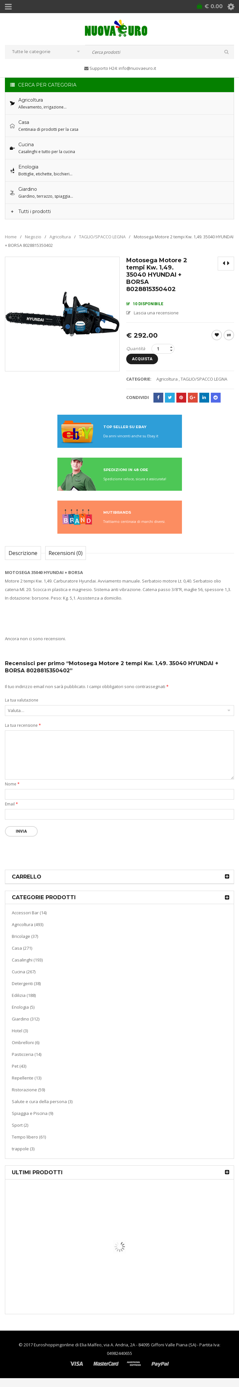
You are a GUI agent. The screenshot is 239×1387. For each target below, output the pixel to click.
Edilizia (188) (24, 1001)
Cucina (50, 1277)
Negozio (33, 236)
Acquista (147, 362)
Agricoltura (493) (27, 931)
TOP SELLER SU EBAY (125, 433)
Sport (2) (20, 1131)
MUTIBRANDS (117, 518)
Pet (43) (19, 1072)
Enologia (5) (23, 1013)
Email (11, 810)
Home (11, 236)
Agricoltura (60, 236)
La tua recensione (23, 731)
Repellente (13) (26, 1084)
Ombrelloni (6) (25, 1049)
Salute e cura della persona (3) (42, 1108)
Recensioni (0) (66, 559)
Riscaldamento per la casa (82, 1235)
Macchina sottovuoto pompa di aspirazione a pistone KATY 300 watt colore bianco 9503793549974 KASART (124, 1287)
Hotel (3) (20, 1037)
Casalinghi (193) (27, 966)
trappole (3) (23, 1155)
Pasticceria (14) (26, 1060)
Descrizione (23, 559)
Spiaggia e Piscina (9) (32, 1119)
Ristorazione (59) (28, 1096)
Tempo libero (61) (29, 1143)
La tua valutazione (21, 706)
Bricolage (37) (25, 942)
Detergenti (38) (26, 990)
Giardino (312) (25, 1025)
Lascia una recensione (156, 312)
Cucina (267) (23, 978)
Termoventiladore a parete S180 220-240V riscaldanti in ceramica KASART (115, 1242)
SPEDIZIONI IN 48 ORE (125, 476)
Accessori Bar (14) (29, 919)
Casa (48, 1235)
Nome (12, 790)
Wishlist (216, 334)
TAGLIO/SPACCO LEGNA (102, 236)
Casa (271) (22, 954)
